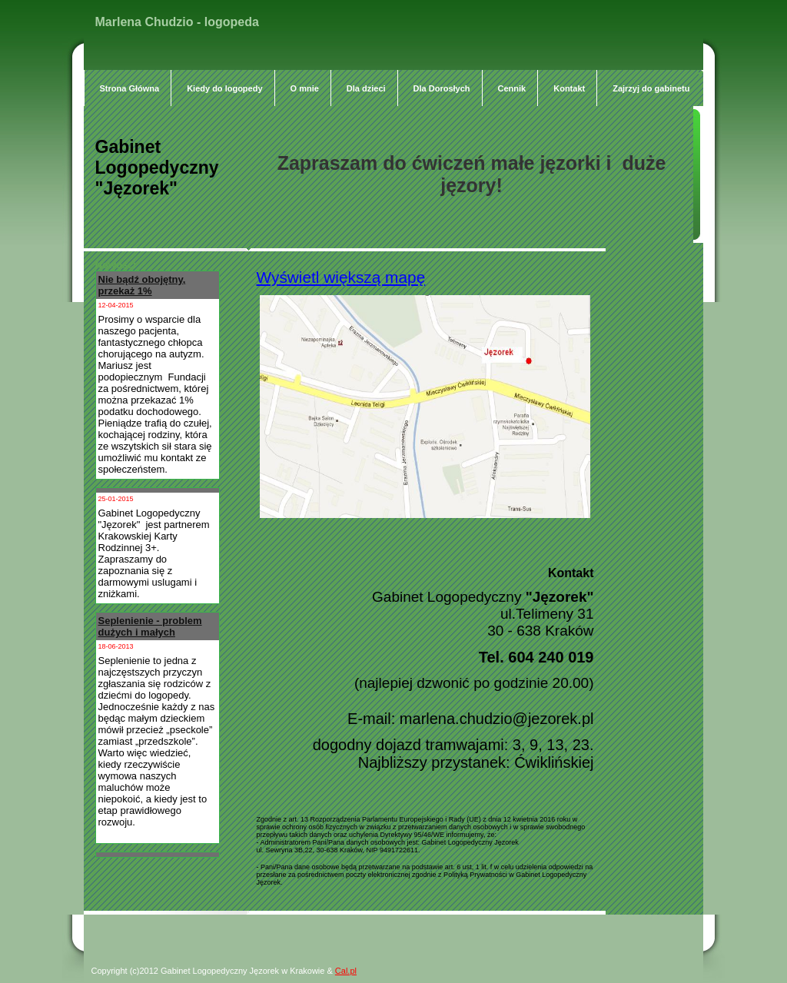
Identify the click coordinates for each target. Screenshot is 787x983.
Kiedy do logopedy (224, 88)
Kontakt (569, 88)
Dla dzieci (366, 88)
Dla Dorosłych (441, 88)
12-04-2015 (116, 305)
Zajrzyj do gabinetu (652, 88)
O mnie (305, 88)
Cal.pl (346, 970)
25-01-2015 (116, 499)
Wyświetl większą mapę (341, 277)
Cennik (512, 88)
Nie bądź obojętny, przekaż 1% (142, 285)
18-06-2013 (116, 646)
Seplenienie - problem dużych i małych (150, 626)
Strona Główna (130, 88)
